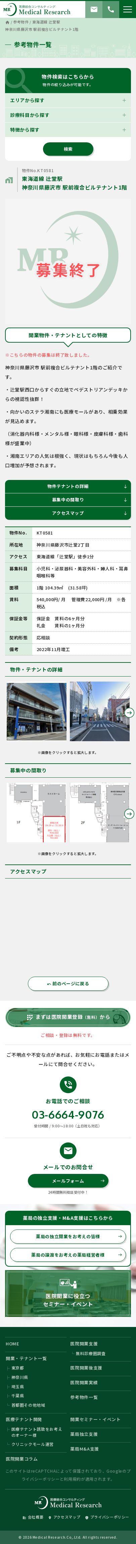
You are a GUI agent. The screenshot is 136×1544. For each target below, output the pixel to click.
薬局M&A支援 (84, 1449)
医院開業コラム (22, 1459)
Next (129, 713)
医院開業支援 (84, 1343)
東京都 (17, 1368)
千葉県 (17, 1395)
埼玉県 (17, 1386)
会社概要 (33, 1517)
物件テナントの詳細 (87, 486)
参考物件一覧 (84, 1397)
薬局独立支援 (84, 1434)
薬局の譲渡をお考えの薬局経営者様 (76, 1255)
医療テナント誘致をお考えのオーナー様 (36, 1432)
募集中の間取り (90, 499)
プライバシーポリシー (107, 1517)
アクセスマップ (90, 513)
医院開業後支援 (86, 1367)
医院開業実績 (84, 1382)
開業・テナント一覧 (26, 1358)
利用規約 (72, 1479)
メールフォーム (78, 1181)
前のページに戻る (68, 983)
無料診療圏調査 (91, 1353)
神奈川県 (20, 1377)
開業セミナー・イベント (95, 1419)
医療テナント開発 (24, 1419)
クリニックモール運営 (32, 1444)
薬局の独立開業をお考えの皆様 (79, 1236)
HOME (12, 1343)
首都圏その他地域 (28, 1405)
